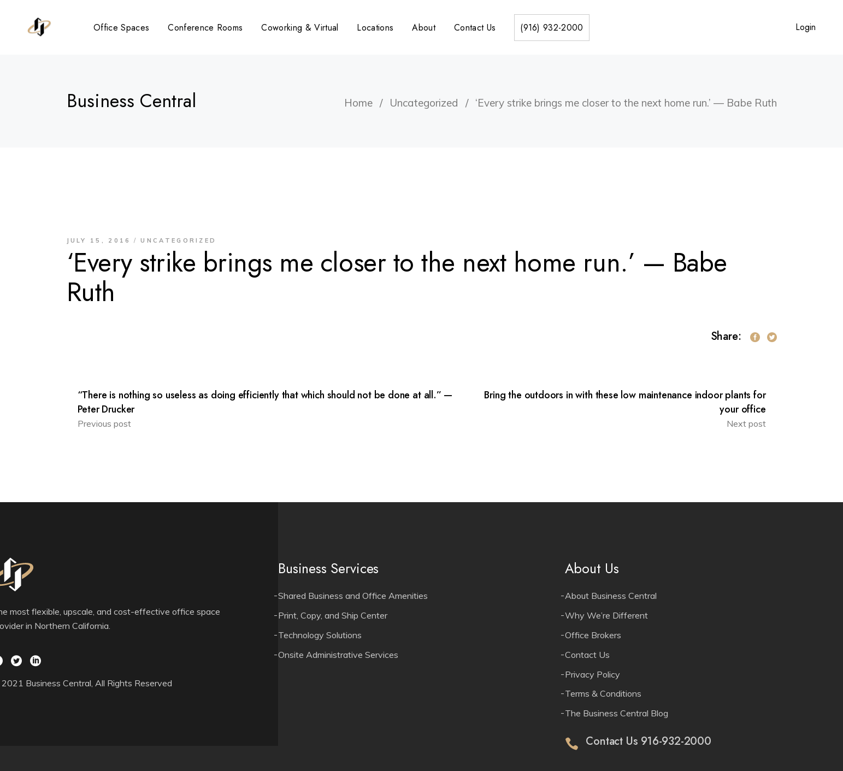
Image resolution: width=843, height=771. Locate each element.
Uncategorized (424, 102)
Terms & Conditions (603, 693)
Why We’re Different (606, 615)
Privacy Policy (592, 674)
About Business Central (611, 595)
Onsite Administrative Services (338, 654)
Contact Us (587, 654)
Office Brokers (593, 634)
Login (805, 27)
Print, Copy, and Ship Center (332, 615)
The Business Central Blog (616, 713)
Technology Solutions (320, 634)
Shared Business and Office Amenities (353, 595)
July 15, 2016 (99, 240)
